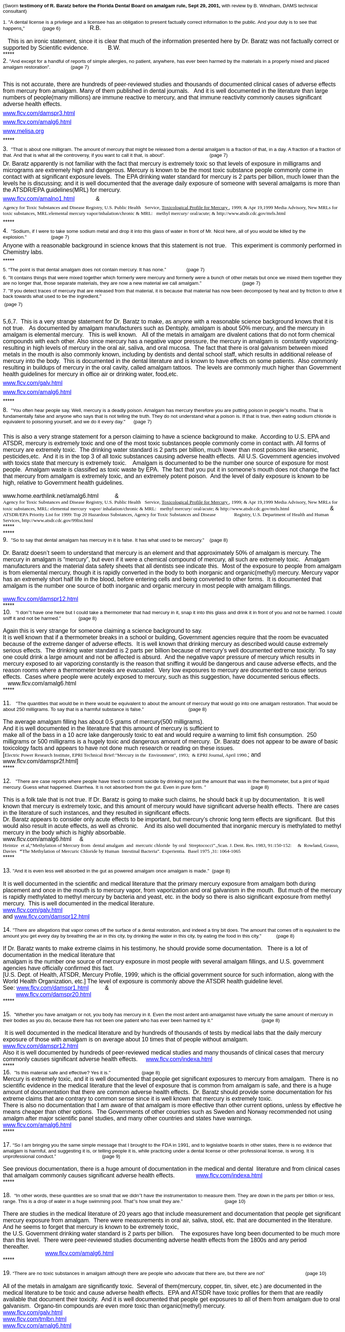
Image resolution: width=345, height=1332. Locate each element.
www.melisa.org (23, 131)
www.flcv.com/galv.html (32, 383)
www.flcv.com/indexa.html (179, 1059)
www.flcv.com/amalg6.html (37, 122)
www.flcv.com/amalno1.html (39, 199)
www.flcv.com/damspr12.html (40, 599)
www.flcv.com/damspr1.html (52, 988)
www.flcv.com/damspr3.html (39, 113)
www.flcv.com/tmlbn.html (35, 1319)
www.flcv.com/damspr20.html (53, 994)
